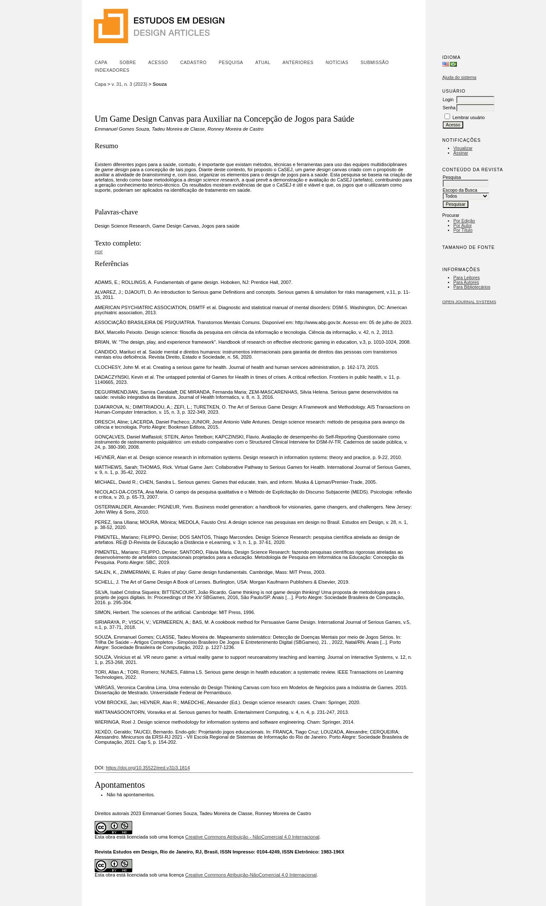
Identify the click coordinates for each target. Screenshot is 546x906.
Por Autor (462, 225)
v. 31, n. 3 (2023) (130, 84)
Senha (449, 107)
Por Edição (464, 221)
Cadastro (193, 62)
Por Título (463, 230)
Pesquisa (231, 62)
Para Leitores (466, 277)
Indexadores (112, 70)
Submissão (374, 62)
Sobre (127, 62)
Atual (263, 62)
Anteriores (298, 62)
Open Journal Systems (469, 301)
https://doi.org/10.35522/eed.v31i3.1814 (148, 767)
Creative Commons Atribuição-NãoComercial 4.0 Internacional (251, 874)
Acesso (158, 62)
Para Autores (466, 282)
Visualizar (463, 148)
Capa (101, 62)
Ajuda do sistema (459, 77)
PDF (99, 251)
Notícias (336, 62)
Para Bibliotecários (472, 287)
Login (448, 99)
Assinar (460, 153)
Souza (160, 84)
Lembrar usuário (469, 117)
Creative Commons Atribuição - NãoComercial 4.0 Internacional (252, 836)
